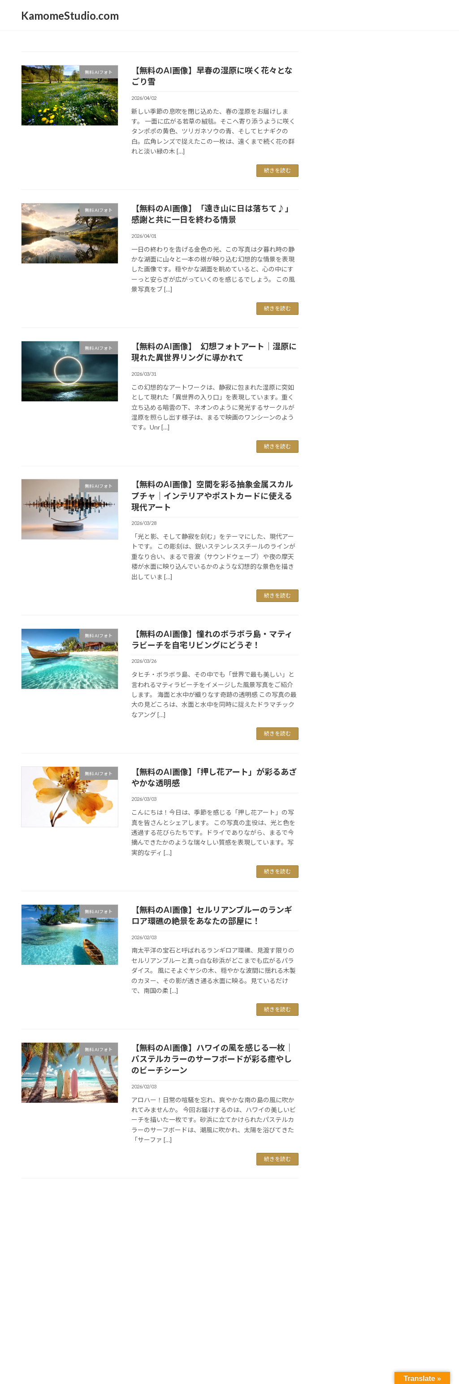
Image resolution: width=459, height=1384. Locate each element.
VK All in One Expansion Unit (287, 1262)
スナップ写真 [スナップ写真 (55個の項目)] (359, 334)
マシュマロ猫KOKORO (361, 149)
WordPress (181, 1262)
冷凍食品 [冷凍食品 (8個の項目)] (353, 461)
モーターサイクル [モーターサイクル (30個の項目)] (394, 419)
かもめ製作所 (347, 203)
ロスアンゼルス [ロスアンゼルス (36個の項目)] (359, 445)
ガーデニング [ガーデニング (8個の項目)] (336, 294)
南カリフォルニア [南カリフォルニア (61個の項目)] (372, 474)
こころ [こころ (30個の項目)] (377, 252)
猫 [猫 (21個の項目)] (383, 487)
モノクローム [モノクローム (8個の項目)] (336, 421)
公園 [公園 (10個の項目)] (419, 447)
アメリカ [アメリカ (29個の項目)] (415, 252)
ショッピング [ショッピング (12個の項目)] (340, 322)
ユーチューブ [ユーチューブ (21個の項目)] (347, 433)
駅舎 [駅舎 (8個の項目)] (327, 528)
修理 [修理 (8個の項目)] (405, 448)
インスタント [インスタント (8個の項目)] (336, 266)
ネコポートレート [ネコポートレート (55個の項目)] (372, 377)
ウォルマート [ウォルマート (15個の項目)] (376, 265)
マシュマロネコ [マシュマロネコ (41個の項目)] (361, 405)
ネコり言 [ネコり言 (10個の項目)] (421, 365)
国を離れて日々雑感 (356, 167)
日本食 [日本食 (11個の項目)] (353, 488)
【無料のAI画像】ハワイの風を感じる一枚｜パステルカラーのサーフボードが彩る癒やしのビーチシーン (212, 1059)
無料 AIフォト (348, 95)
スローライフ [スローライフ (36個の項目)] (354, 363)
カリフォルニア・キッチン (365, 185)
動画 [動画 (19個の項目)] (375, 460)
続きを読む (277, 170)
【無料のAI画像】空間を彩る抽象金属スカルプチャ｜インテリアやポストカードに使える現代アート (212, 495)
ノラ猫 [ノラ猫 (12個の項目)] (331, 392)
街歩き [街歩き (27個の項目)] (403, 501)
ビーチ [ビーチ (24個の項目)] (357, 391)
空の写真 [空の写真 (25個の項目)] (340, 500)
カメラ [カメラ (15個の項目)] (412, 265)
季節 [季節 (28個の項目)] (331, 487)
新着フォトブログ (353, 76)
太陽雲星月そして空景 (359, 222)
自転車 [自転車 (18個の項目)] (373, 501)
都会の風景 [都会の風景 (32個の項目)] (397, 513)
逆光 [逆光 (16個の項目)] (360, 514)
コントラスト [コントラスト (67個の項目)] (360, 306)
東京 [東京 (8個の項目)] (370, 489)
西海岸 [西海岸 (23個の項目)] (335, 513)
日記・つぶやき (350, 112)
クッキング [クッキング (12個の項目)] (370, 293)
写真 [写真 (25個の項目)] (331, 460)
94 (176, 1201)
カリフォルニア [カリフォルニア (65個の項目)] (367, 278)
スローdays (344, 131)
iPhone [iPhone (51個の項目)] (340, 251)
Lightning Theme (227, 1262)
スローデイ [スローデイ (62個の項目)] (354, 349)
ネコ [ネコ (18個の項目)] (398, 364)
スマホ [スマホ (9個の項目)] (409, 337)
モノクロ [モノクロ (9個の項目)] (414, 407)
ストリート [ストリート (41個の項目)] (391, 320)
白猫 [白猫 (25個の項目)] (400, 487)
